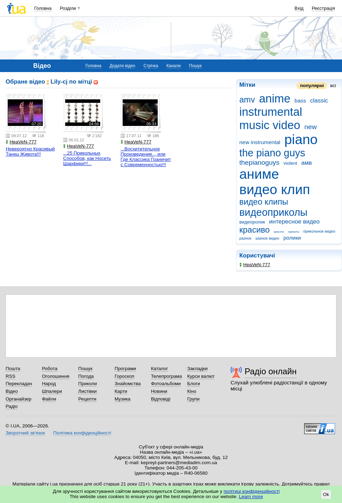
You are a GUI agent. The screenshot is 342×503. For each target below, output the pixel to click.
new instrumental (259, 142)
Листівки (87, 391)
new (311, 126)
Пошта (13, 368)
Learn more (251, 496)
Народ (49, 383)
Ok (326, 494)
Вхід (299, 8)
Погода (86, 376)
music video (269, 125)
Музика (122, 399)
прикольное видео (319, 231)
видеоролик (252, 222)
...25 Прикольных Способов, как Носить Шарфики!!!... (87, 158)
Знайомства (128, 383)
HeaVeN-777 (254, 264)
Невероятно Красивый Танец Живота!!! (30, 151)
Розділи (68, 8)
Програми (125, 368)
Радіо (12, 406)
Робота (49, 368)
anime (274, 98)
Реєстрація (323, 8)
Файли (49, 399)
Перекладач (19, 383)
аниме (259, 174)
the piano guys (272, 152)
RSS (10, 376)
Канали (173, 65)
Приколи (87, 383)
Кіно (191, 391)
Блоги (193, 383)
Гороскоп (124, 376)
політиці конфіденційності (252, 491)
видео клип (274, 189)
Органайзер (18, 399)
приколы (293, 231)
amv (247, 99)
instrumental (270, 111)
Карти (121, 391)
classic (319, 100)
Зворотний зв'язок (25, 432)
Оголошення (55, 376)
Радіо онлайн (271, 371)
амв (306, 163)
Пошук (195, 65)
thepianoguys (259, 162)
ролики (292, 238)
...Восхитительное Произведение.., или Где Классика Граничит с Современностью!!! (146, 156)
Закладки (197, 368)
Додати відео (122, 65)
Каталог (159, 368)
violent (290, 163)
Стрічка (150, 65)
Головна (43, 8)
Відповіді (161, 399)
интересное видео (294, 221)
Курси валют (200, 376)
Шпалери (52, 391)
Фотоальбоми (166, 383)
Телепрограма (166, 376)
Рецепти (87, 399)
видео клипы (263, 201)
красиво (254, 229)
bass (300, 101)
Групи (193, 399)
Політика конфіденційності (82, 432)
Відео (12, 391)
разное (245, 238)
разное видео (267, 238)
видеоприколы (273, 212)
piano (300, 139)
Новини (159, 391)
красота (279, 231)
